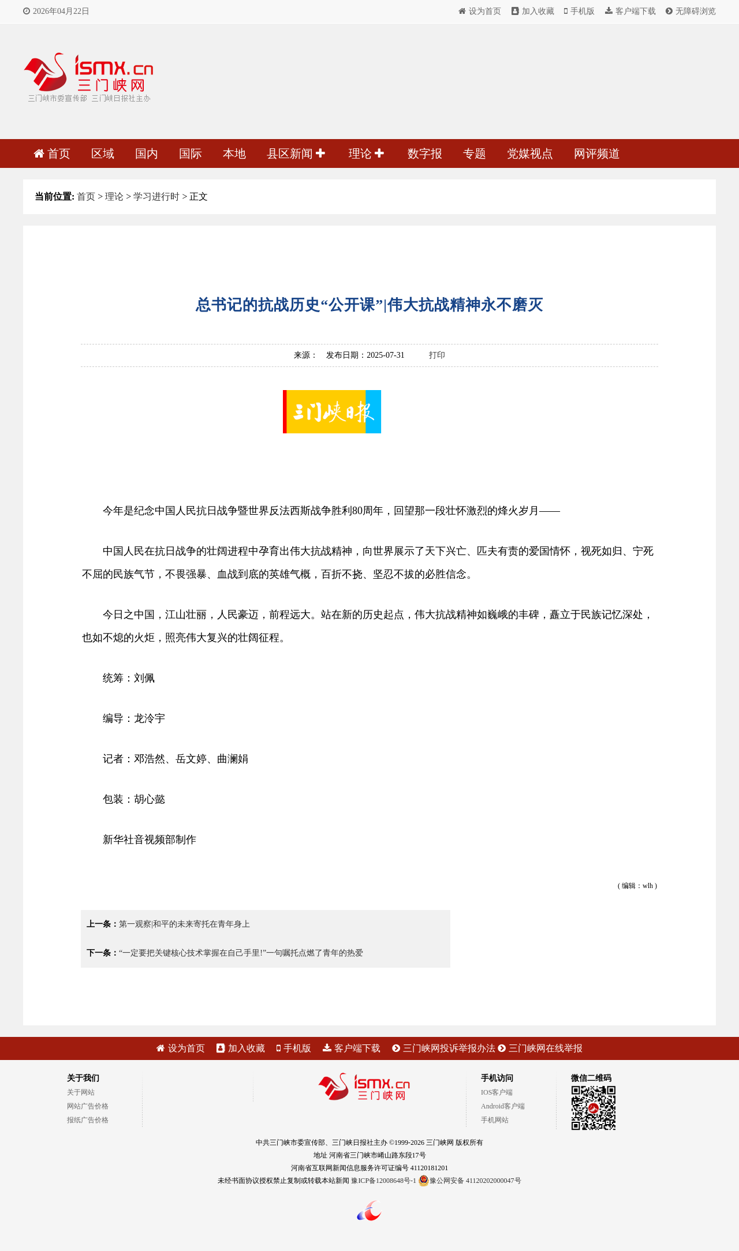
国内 (146, 153)
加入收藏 (533, 11)
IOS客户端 (497, 1092)
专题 (474, 153)
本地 (234, 153)
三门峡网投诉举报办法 (443, 1048)
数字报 (425, 153)
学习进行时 (156, 196)
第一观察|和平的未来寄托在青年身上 (184, 924)
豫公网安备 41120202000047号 (469, 1180)
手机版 (579, 11)
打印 (437, 355)
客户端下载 (630, 11)
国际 (190, 153)
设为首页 (479, 11)
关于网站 (81, 1092)
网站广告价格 (88, 1106)
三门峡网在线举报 (540, 1048)
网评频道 (597, 153)
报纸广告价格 (88, 1120)
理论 (366, 153)
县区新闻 (296, 153)
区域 (102, 153)
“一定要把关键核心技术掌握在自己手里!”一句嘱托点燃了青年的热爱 (241, 953)
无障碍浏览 (691, 11)
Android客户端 (503, 1106)
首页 (51, 153)
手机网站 (495, 1120)
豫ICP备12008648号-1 (383, 1181)
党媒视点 (530, 153)
